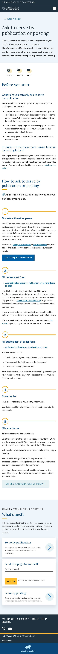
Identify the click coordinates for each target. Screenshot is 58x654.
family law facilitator (22, 244)
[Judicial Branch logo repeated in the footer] (29, 635)
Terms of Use (7, 640)
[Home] (26, 9)
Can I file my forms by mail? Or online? (26, 483)
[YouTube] (10, 629)
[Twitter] (4, 629)
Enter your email (12, 569)
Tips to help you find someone (18, 257)
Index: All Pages (12, 19)
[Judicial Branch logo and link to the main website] (29, 2)
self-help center (40, 244)
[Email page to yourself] (19, 73)
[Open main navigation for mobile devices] (54, 8)
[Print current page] (9, 73)
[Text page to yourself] (29, 73)
